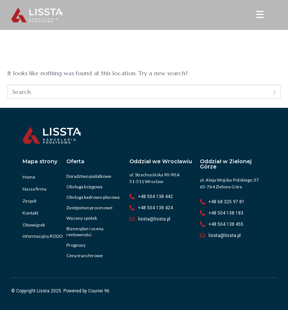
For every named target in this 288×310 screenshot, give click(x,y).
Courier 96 (99, 291)
